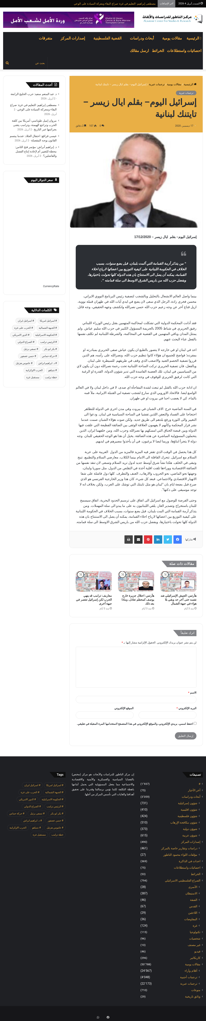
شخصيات (194, 938)
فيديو (197, 951)
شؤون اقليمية (189, 809)
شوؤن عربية (189, 835)
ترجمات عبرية (157, 84)
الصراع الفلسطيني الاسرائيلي (182, 880)
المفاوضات (190, 919)
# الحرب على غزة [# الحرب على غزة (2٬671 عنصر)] (23, 327)
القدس (193, 906)
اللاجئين (192, 912)
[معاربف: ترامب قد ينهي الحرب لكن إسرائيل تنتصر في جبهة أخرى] (94, 581)
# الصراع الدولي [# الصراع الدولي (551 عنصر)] (26, 342)
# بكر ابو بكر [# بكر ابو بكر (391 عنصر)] (50, 349)
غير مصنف (194, 945)
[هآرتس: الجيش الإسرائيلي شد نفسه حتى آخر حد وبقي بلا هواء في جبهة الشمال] (178, 581)
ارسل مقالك (139, 50)
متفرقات (45, 38)
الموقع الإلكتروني (124, 708)
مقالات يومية (172, 38)
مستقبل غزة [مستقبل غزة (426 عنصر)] (32, 377)
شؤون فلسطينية (187, 816)
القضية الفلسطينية (107, 38)
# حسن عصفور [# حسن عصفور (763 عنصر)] (28, 356)
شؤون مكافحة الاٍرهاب (183, 822)
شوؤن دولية (190, 829)
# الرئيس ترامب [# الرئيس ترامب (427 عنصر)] (48, 342)
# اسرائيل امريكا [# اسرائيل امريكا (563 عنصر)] (48, 320)
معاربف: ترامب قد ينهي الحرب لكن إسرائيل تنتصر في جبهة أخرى (94, 599)
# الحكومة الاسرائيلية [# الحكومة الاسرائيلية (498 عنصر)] (46, 334)
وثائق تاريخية (192, 996)
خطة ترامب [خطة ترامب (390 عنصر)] (51, 377)
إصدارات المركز (73, 38)
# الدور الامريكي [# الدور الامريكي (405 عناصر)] (20, 334)
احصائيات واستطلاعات (184, 50)
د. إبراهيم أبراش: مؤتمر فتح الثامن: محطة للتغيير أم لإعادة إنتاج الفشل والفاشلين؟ (36, 151)
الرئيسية (193, 38)
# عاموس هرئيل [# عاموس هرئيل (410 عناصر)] (24, 363)
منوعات (195, 990)
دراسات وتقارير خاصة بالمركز (179, 848)
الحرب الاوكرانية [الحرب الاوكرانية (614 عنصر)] (34, 370)
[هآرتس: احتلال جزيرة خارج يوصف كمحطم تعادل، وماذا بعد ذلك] (136, 581)
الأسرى (192, 887)
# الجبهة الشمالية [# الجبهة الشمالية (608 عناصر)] (48, 327)
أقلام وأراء (191, 970)
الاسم (192, 692)
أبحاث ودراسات (142, 38)
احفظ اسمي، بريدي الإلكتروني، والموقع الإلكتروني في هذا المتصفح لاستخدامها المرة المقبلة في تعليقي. (135, 723)
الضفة (193, 899)
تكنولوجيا (195, 932)
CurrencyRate (51, 286)
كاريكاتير (195, 957)
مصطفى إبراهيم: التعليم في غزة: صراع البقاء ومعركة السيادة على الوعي (115, 3)
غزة (195, 925)
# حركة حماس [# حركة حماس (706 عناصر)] (49, 356)
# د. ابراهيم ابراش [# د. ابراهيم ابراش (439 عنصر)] (47, 363)
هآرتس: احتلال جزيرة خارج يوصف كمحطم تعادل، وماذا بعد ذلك (138, 599)
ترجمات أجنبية (188, 977)
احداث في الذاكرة (189, 861)
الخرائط (158, 50)
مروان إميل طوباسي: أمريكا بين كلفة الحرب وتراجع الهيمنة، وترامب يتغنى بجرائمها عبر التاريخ (34, 125)
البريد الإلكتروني (186, 708)
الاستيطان (191, 893)
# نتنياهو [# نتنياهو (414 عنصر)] (52, 370)
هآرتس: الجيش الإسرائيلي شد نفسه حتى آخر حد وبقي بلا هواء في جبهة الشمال (178, 599)
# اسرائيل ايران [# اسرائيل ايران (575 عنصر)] (26, 320)
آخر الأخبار (194, 790)
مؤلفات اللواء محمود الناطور (180, 854)
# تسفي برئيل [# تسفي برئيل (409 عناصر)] (31, 349)
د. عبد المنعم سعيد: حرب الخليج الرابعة (34, 94)
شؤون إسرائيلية (187, 803)
